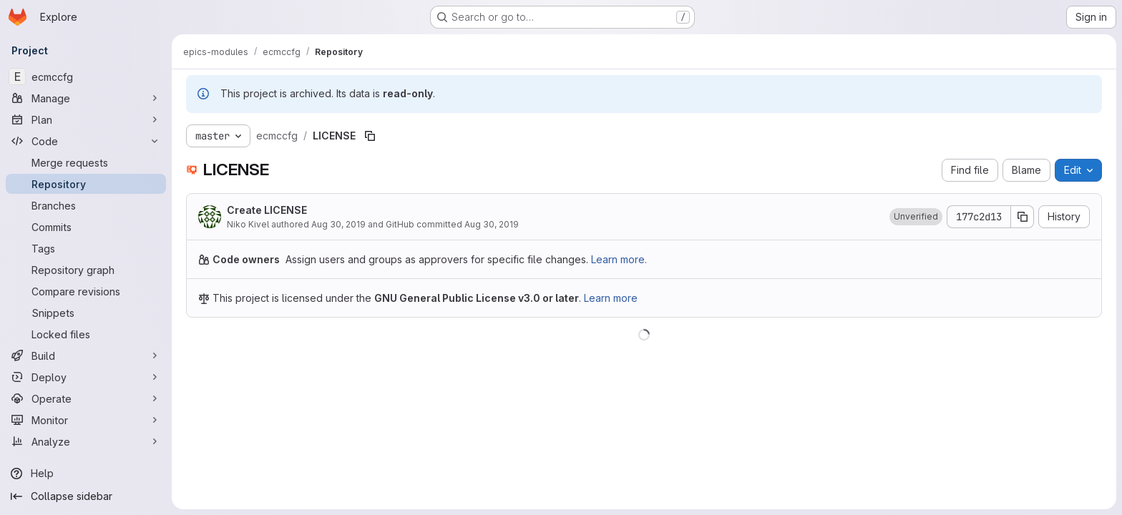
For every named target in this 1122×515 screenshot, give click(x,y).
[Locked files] (86, 334)
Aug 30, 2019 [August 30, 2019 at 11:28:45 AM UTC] (338, 224)
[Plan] (86, 119)
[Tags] (86, 248)
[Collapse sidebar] (86, 496)
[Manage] (86, 98)
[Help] (86, 474)
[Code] (86, 141)
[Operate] (86, 398)
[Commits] (86, 227)
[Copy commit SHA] (1022, 216)
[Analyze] (86, 441)
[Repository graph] (86, 270)
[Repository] (86, 184)
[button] (915, 216)
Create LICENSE (267, 210)
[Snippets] (86, 313)
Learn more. (619, 259)
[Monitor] (86, 420)
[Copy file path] (369, 135)
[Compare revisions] (86, 291)
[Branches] (86, 205)
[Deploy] (86, 377)
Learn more (611, 298)
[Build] (86, 355)
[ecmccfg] (86, 77)
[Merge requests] (86, 162)
